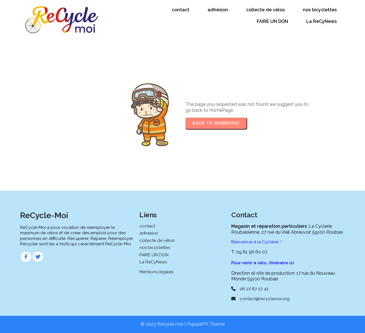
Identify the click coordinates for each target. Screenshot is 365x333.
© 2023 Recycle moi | (164, 324)
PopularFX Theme (205, 324)
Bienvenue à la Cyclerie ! (256, 241)
